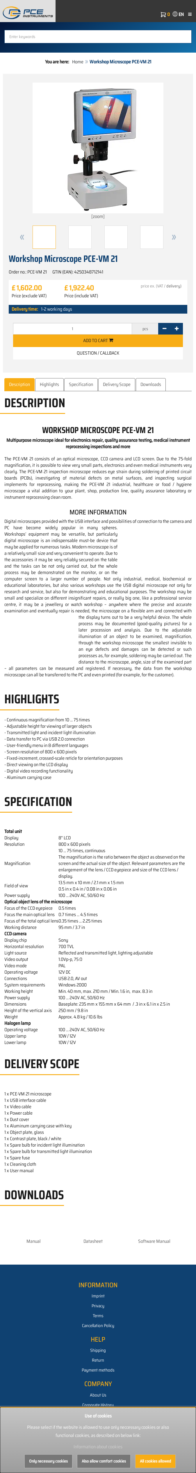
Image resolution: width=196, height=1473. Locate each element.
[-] (164, 329)
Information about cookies (98, 1446)
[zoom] (98, 151)
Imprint (98, 1296)
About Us (98, 1395)
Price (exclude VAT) (29, 296)
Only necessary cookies (48, 1461)
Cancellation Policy (98, 1325)
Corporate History (98, 1405)
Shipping (98, 1350)
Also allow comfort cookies (104, 1461)
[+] (176, 329)
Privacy (98, 1305)
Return (98, 1360)
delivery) (173, 286)
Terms (98, 1315)
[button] (22, 237)
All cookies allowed (155, 1461)
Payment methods (98, 1370)
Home (77, 61)
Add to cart (98, 340)
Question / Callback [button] (98, 353)
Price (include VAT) (81, 296)
